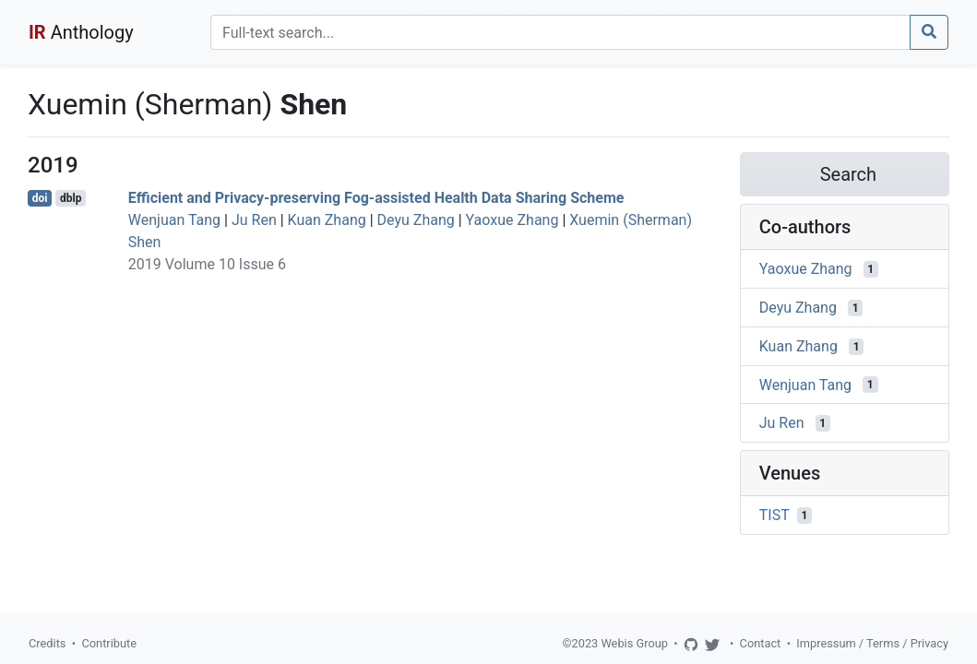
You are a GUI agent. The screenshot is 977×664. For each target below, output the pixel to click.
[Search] (560, 32)
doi (40, 198)
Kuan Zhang (327, 220)
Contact (760, 643)
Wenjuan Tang (174, 220)
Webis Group (634, 643)
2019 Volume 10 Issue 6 (207, 264)
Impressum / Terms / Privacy (872, 643)
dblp (70, 198)
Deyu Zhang (416, 220)
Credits (47, 643)
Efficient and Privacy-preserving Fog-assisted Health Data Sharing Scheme (376, 198)
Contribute (109, 643)
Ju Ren (254, 220)
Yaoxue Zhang (512, 220)
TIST (774, 515)
